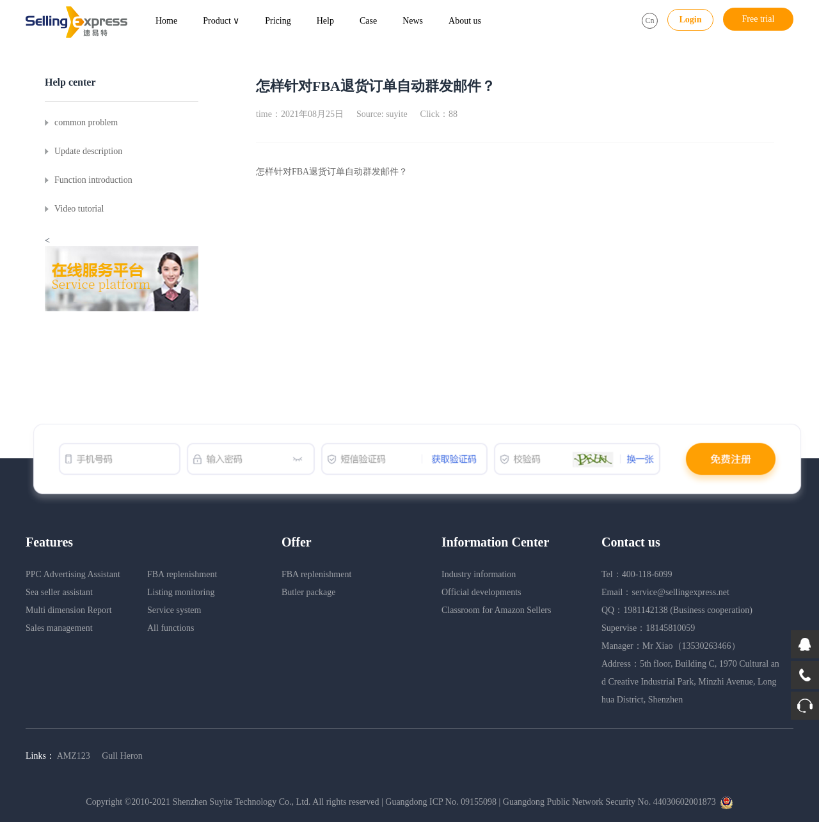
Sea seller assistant (59, 592)
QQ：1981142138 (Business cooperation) (676, 610)
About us (465, 21)
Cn (649, 20)
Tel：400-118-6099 (636, 574)
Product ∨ (221, 21)
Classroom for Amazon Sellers (496, 610)
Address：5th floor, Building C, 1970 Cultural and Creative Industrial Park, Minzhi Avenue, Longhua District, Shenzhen (690, 681)
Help (325, 21)
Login (690, 19)
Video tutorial (79, 208)
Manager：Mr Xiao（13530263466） (670, 646)
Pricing (277, 21)
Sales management (59, 628)
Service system (174, 610)
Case (368, 21)
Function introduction (93, 180)
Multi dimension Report (69, 610)
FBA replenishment (182, 574)
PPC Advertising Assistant (73, 574)
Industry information (478, 574)
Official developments (481, 592)
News (412, 21)
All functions (171, 628)
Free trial (758, 19)
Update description (88, 151)
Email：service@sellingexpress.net (665, 592)
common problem (86, 122)
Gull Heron (122, 756)
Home (166, 21)
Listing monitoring (180, 592)
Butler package (308, 592)
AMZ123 (75, 756)
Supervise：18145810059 (648, 628)
